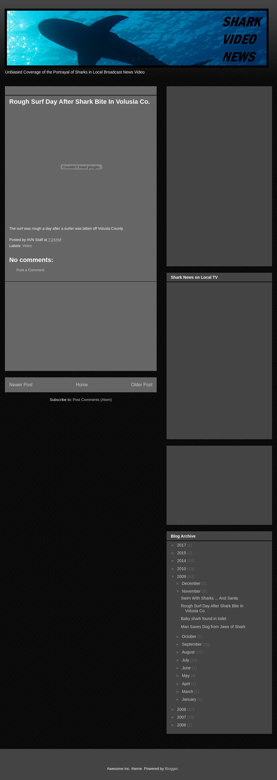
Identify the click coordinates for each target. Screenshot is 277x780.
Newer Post (21, 384)
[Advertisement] (80, 326)
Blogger (171, 768)
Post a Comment (30, 270)
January (189, 699)
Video (27, 246)
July (186, 660)
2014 (182, 560)
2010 (182, 568)
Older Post (141, 384)
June (187, 668)
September (192, 644)
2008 (182, 709)
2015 (182, 553)
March (188, 691)
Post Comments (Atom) (92, 399)
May (186, 675)
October (189, 636)
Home (82, 384)
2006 (182, 725)
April (186, 683)
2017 (182, 545)
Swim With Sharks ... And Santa (209, 598)
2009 (182, 576)
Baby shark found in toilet (203, 618)
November (191, 591)
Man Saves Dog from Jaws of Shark (213, 626)
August (188, 652)
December (191, 583)
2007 (182, 717)
